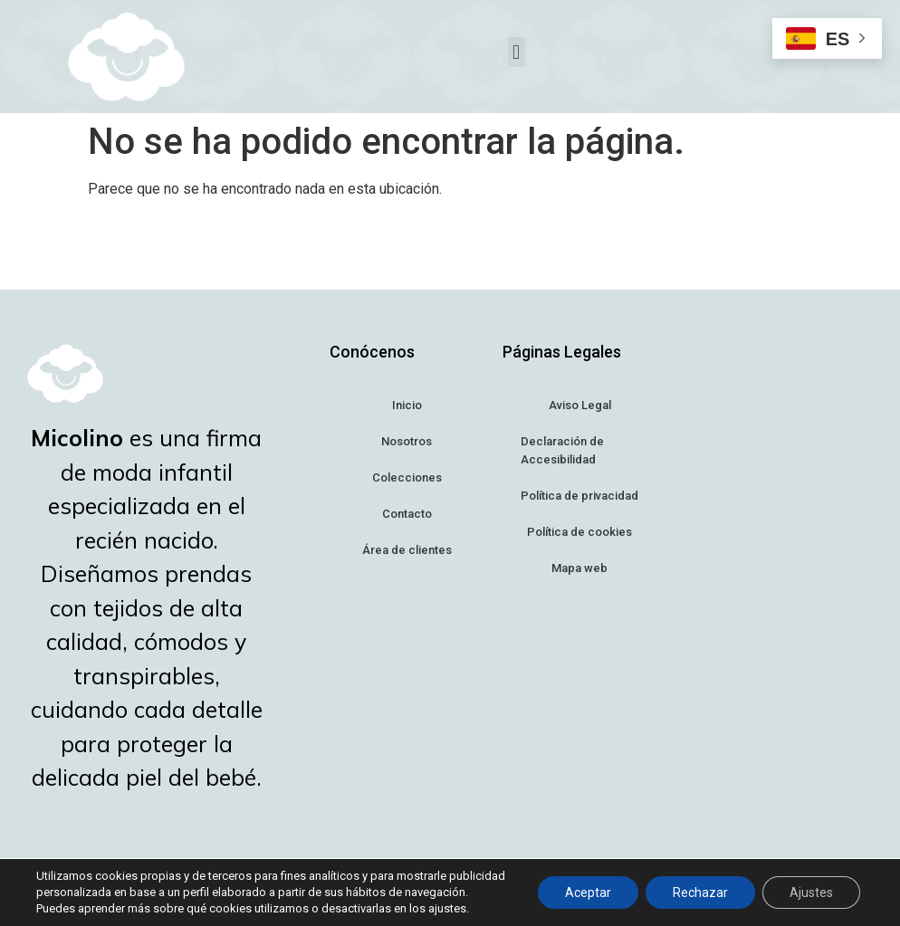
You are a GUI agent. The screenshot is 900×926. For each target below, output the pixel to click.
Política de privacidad (579, 495)
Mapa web (579, 568)
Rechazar (700, 892)
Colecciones (407, 477)
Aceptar (588, 892)
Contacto (407, 513)
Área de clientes (407, 550)
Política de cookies (579, 532)
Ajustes (811, 892)
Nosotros (406, 441)
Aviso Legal (580, 405)
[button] (516, 52)
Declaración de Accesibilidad (562, 450)
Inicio (407, 405)
